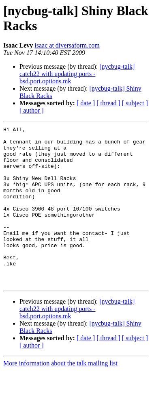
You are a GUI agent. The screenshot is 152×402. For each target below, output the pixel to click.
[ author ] (31, 110)
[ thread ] (108, 103)
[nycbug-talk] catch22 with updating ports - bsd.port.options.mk (77, 74)
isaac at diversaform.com (66, 45)
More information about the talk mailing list (60, 394)
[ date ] (86, 103)
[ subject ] (135, 103)
